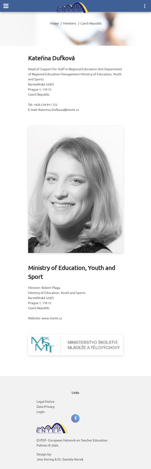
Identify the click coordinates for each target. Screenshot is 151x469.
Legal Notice (45, 401)
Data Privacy (45, 406)
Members (69, 23)
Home (54, 23)
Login (41, 412)
